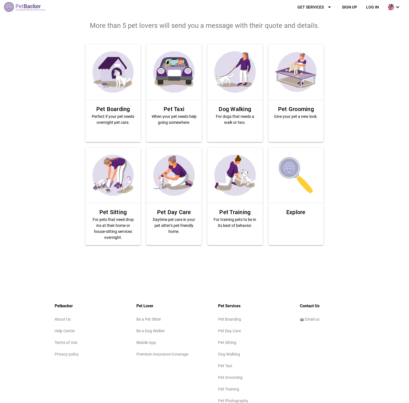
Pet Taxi (225, 366)
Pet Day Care (229, 331)
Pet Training (228, 389)
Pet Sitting (227, 342)
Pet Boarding (229, 319)
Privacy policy (67, 354)
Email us (310, 319)
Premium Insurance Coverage (162, 354)
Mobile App (146, 342)
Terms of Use (66, 342)
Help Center (65, 331)
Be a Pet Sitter (148, 319)
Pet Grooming (230, 377)
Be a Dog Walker (150, 331)
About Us (63, 319)
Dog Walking (229, 354)
